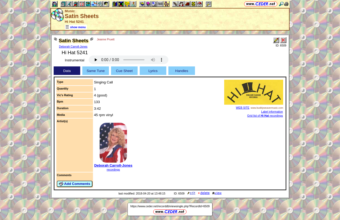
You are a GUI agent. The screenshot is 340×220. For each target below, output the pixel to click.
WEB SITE (242, 107)
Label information (272, 111)
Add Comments (74, 184)
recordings (113, 169)
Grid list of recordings (265, 115)
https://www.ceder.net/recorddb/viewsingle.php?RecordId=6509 (170, 206)
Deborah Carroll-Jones (73, 46)
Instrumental (74, 60)
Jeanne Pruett (105, 39)
